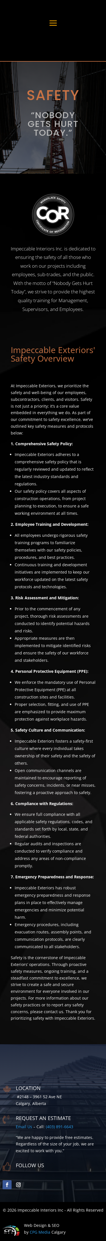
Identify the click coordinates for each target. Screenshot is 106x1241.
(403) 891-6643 (59, 1126)
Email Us (24, 1126)
